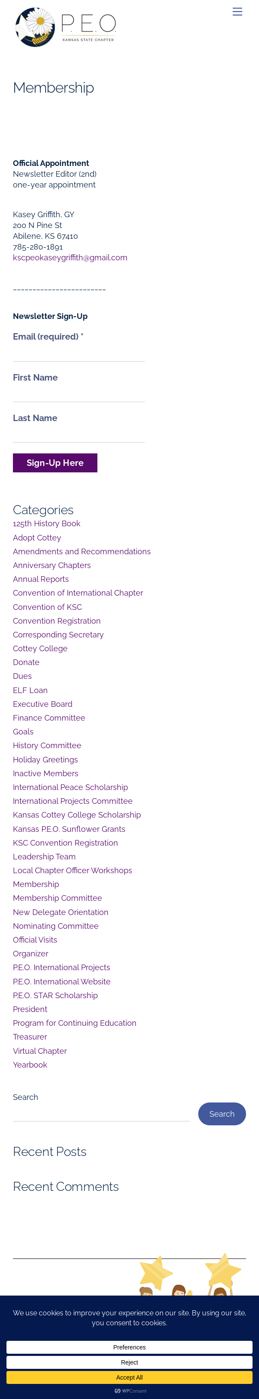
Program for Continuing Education (75, 1022)
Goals (23, 731)
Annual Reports (41, 579)
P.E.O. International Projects (61, 967)
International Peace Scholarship (70, 787)
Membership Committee (57, 897)
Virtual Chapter (40, 1050)
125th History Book (47, 523)
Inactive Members (45, 773)
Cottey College (40, 648)
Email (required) (48, 336)
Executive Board (42, 704)
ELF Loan (30, 690)
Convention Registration (57, 620)
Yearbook (30, 1064)
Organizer (30, 953)
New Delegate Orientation (61, 912)
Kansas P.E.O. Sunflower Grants (69, 829)
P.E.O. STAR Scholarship (55, 995)
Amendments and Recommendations (82, 551)
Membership (36, 884)
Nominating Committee (56, 926)
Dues (22, 676)
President (30, 1009)
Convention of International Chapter (78, 592)
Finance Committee (49, 717)
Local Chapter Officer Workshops (72, 870)
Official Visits (35, 939)
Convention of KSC (47, 607)
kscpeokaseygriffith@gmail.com (70, 257)
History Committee (47, 745)
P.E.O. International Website (62, 981)
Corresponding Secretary (58, 634)
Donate (26, 662)
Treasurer (30, 1036)
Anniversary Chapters (52, 565)
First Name (35, 377)
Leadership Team (44, 856)
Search (25, 1097)
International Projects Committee (73, 801)
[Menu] (237, 11)
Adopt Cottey (37, 537)
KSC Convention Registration (65, 842)
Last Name (35, 418)
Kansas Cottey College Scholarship (77, 814)
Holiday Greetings (45, 759)
